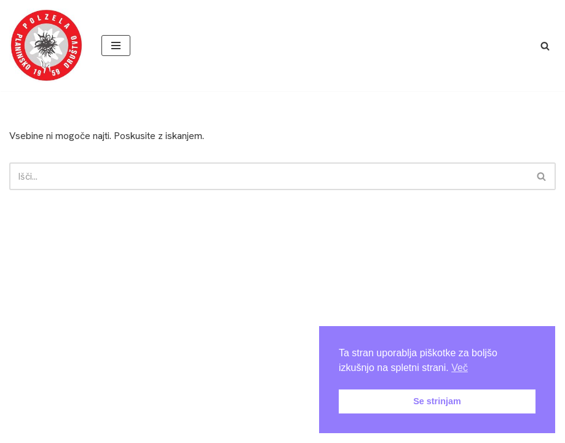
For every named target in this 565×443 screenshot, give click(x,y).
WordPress (316, 403)
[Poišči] (545, 45)
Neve (236, 403)
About (73, 429)
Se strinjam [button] (437, 401)
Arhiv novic (129, 429)
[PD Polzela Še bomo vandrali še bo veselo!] (46, 45)
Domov (27, 429)
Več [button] (459, 367)
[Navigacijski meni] (115, 45)
